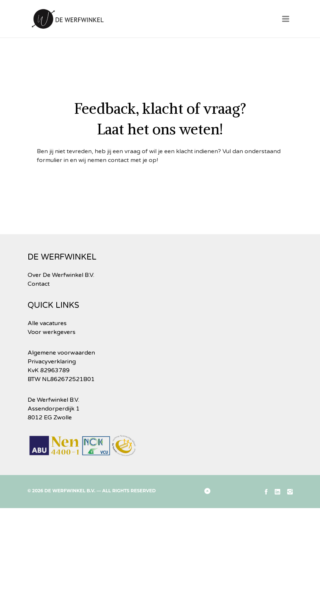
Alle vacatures (47, 323)
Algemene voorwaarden (61, 352)
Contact (39, 284)
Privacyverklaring (52, 361)
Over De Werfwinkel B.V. (61, 275)
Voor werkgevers (51, 332)
